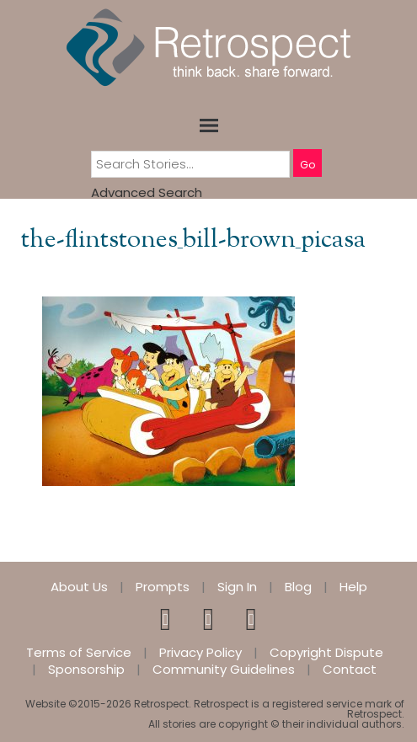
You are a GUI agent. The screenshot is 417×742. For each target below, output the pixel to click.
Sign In (237, 587)
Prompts (163, 587)
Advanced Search (146, 192)
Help (353, 587)
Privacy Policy (200, 652)
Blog (298, 587)
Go (307, 164)
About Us (79, 587)
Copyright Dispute (326, 652)
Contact (350, 669)
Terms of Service (78, 652)
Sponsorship (86, 669)
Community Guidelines (223, 669)
